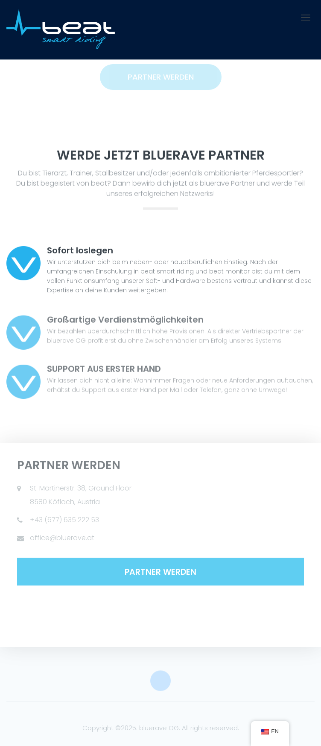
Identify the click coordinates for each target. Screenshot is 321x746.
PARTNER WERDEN (160, 572)
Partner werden (161, 76)
